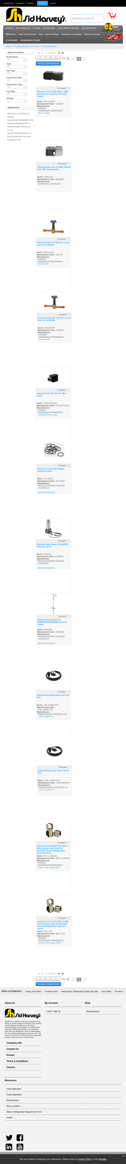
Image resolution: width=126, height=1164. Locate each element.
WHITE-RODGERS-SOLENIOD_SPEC (47, 493)
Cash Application (13, 1089)
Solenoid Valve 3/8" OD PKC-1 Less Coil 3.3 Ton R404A (54, 319)
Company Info (14, 1043)
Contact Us (8, 3)
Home (8, 46)
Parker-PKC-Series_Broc (49, 867)
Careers (42, 3)
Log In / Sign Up (53, 1011)
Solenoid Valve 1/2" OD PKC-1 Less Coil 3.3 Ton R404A (53, 243)
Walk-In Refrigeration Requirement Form (24, 1112)
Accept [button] (102, 1159)
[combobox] (87, 18)
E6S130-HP (44, 339)
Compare (62, 88)
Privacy (10, 1055)
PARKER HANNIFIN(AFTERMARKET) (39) (20, 118)
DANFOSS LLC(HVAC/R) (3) (18, 114)
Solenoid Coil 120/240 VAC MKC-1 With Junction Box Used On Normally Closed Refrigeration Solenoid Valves (52, 849)
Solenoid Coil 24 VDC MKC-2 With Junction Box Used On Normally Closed (52, 94)
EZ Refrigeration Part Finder (27, 46)
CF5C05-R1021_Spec (48, 415)
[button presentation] (25, 59)
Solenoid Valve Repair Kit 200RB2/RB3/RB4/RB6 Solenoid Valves (52, 622)
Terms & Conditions (17, 1061)
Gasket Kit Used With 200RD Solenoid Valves (50, 470)
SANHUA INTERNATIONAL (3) (19, 133)
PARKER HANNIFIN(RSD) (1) (19, 123)
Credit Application (14, 1094)
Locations (20, 3)
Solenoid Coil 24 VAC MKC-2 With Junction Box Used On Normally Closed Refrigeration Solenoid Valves (53, 925)
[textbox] (85, 18)
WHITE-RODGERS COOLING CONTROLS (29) (19, 138)
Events (30, 3)
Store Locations (13, 1106)
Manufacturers (12, 1100)
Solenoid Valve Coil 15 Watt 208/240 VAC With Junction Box (53, 168)
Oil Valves (119, 991)
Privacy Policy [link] (84, 1159)
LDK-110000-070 (46, 790)
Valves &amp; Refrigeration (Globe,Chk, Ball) (79, 991)
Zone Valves (106, 991)
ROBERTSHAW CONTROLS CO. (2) (18, 128)
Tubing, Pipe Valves (33, 991)
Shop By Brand (93, 1011)
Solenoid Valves (49, 46)
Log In (53, 3)
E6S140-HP (43, 264)
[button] (123, 1156)
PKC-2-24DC (44, 113)
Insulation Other (51, 991)
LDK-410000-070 (45, 716)
